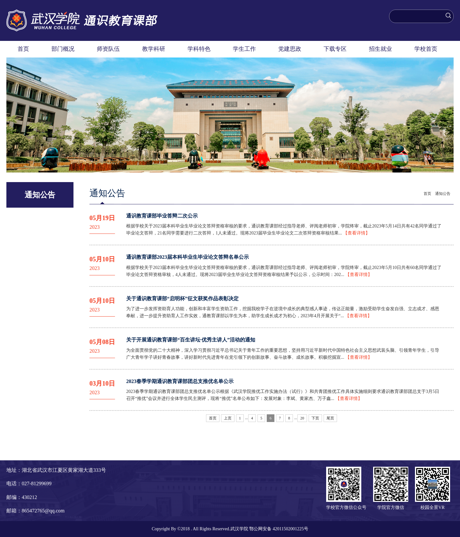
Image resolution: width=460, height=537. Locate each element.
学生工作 (244, 49)
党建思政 (289, 49)
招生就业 (380, 49)
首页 (23, 49)
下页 (315, 418)
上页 (228, 418)
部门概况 (62, 49)
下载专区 (335, 49)
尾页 (330, 418)
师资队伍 (108, 49)
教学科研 (153, 49)
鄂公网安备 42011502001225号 (278, 528)
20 (302, 418)
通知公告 (442, 193)
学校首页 (425, 49)
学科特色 (199, 49)
